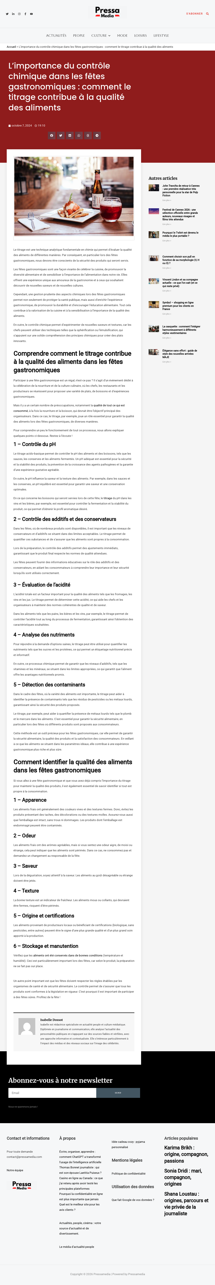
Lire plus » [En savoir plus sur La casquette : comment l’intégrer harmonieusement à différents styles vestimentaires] (166, 338)
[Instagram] (19, 14)
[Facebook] (25, 14)
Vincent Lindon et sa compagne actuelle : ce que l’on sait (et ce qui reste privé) (180, 283)
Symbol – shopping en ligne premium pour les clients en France (178, 306)
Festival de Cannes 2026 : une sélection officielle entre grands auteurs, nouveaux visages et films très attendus (180, 214)
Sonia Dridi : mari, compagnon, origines (183, 1183)
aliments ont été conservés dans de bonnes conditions (68, 955)
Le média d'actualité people (76, 1246)
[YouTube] (31, 14)
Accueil (11, 46)
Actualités (56, 36)
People (79, 36)
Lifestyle (161, 36)
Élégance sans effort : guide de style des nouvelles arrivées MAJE (179, 354)
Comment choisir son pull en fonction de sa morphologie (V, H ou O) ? (180, 260)
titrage (108, 498)
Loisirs (140, 36)
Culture (100, 35)
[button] (194, 14)
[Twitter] (7, 14)
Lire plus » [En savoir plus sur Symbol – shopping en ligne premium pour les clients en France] (166, 314)
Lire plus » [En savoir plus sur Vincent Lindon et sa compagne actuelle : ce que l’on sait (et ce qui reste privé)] (166, 291)
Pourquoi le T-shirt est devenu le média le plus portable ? (180, 234)
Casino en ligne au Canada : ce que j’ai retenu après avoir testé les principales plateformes (81, 1183)
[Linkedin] (13, 14)
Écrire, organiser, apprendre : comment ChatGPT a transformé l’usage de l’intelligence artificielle (80, 1157)
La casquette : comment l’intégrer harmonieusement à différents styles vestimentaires (181, 330)
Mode (122, 36)
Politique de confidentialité (128, 1173)
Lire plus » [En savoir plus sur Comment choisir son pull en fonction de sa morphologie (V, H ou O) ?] (166, 268)
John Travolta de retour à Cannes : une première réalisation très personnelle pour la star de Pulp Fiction (181, 190)
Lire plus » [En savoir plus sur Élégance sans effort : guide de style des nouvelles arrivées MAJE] (166, 362)
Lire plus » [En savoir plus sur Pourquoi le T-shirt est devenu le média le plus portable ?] (166, 241)
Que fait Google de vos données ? (133, 1200)
